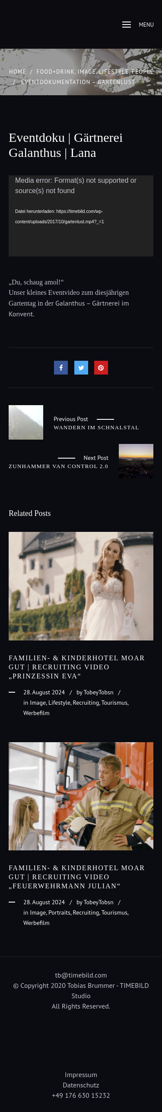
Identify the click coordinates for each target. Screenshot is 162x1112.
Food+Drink (56, 71)
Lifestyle (113, 71)
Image (86, 71)
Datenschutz (81, 1085)
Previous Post (71, 419)
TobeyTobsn (99, 692)
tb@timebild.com (81, 975)
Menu (138, 24)
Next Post (96, 458)
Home (17, 71)
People (143, 71)
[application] (81, 216)
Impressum (81, 1074)
